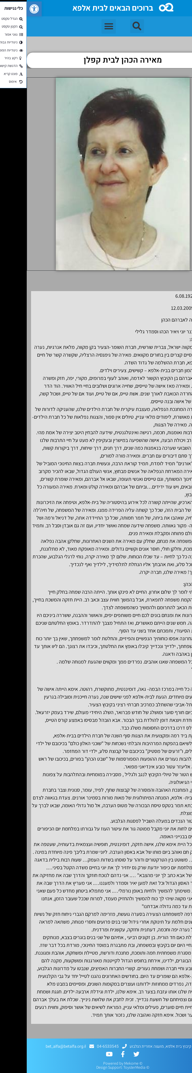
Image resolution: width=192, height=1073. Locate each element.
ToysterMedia (108, 1067)
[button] (7, 8)
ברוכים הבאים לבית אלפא (86, 7)
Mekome (104, 1063)
